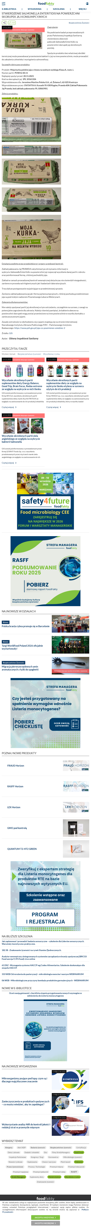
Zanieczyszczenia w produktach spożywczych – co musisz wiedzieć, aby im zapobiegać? (25, 1103)
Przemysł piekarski (40, 1172)
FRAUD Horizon (15, 765)
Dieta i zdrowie (14, 1152)
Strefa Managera (18, 1177)
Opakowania (32, 1162)
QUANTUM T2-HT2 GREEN (22, 848)
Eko (45, 1152)
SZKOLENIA (59, 9)
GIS (11, 333)
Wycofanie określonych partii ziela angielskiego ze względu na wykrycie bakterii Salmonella (21, 438)
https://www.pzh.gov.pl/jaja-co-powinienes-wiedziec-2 (39, 328)
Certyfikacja (81, 1147)
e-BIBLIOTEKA (9, 9)
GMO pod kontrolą (17, 828)
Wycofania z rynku (51, 354)
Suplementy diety (37, 1177)
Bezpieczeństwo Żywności (79, 23)
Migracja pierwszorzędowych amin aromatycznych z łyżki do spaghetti (20, 668)
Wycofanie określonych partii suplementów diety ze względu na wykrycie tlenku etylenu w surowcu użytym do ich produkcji (65, 384)
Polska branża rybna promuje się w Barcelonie (26, 626)
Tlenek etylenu (54, 1177)
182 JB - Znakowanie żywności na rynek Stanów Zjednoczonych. (31, 950)
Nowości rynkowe (15, 1162)
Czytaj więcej (8, 407)
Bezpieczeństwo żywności (29, 354)
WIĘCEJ (82, 9)
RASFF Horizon (15, 786)
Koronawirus (53, 1157)
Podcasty (78, 1162)
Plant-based (65, 1162)
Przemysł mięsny (56, 1167)
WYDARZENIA (34, 9)
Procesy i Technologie (36, 1167)
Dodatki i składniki (32, 1152)
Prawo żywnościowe (15, 1167)
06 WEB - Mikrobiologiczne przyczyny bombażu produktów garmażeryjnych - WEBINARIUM (45, 980)
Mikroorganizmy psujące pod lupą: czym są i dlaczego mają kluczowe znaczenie (24, 1080)
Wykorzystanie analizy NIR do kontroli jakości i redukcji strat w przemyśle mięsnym (26, 1126)
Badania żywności (38, 1147)
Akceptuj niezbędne (44, 1223)
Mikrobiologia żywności (72, 1157)
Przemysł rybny (59, 1172)
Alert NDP (22, 1147)
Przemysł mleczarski (76, 1167)
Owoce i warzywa (49, 1162)
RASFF (74, 1172)
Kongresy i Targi (37, 1157)
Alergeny (8, 1147)
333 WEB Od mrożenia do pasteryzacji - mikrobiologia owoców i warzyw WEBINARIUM (43, 974)
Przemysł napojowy (20, 1172)
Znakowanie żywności (45, 1182)
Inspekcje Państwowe (17, 1157)
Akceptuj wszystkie (44, 1217)
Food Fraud (79, 1152)
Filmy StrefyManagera (61, 1152)
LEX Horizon (13, 807)
